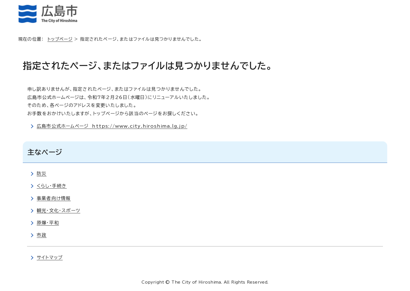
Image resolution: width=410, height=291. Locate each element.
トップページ (60, 39)
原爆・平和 (48, 222)
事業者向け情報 (54, 198)
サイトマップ (50, 257)
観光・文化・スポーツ (58, 210)
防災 (41, 173)
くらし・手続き (52, 185)
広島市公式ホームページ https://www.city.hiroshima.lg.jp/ (112, 126)
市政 (41, 235)
